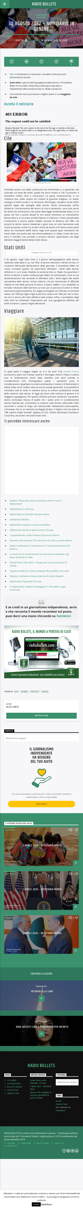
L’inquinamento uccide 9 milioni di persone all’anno (35, 584)
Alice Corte (34, 40)
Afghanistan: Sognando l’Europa (25, 630)
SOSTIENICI (41, 853)
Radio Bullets (44, 4)
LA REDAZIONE (13, 1132)
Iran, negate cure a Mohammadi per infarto (42, 1076)
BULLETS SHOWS (14, 1136)
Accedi (58, 1150)
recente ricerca (71, 420)
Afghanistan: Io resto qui (22, 558)
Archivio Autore (41, 764)
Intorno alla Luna (42, 1040)
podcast (35, 740)
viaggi (45, 740)
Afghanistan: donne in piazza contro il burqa (31, 579)
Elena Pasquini (12, 911)
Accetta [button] (36, 1204)
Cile (12, 74)
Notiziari (41, 17)
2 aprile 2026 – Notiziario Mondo (42, 938)
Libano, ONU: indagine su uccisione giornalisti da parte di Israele (40, 1144)
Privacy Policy (61, 1153)
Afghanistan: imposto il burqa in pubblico (30, 573)
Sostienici (64, 665)
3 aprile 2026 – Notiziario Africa (42, 894)
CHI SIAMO (11, 1129)
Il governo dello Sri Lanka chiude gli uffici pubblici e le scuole (39, 619)
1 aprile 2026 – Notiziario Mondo (42, 982)
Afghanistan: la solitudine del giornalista (29, 563)
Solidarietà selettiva (19, 568)
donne (24, 740)
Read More (46, 1204)
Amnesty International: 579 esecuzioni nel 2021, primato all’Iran (41, 589)
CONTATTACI (13, 1139)
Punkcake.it (60, 1159)
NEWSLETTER (13, 1142)
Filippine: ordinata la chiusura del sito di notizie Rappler (37, 625)
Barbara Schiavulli (13, 954)
